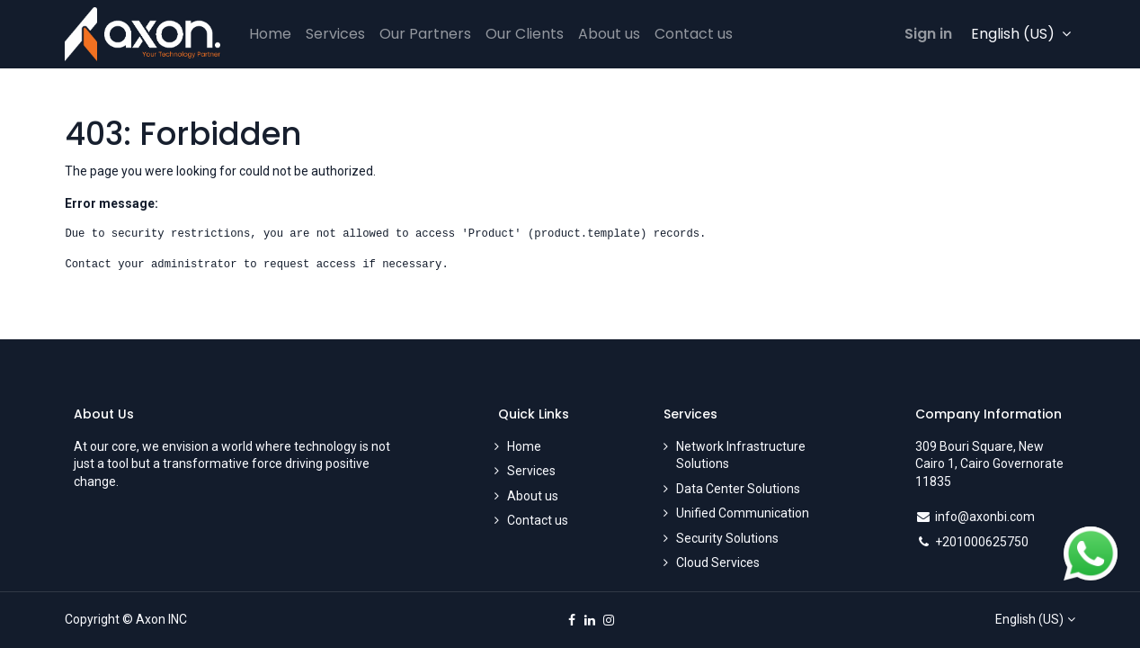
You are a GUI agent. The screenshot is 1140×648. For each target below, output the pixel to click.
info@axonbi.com (985, 516)
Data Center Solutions (738, 489)
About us (532, 496)
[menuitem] (270, 34)
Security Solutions (727, 538)
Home (524, 446)
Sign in (928, 33)
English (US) (1029, 619)
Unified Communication (742, 513)
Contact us (537, 520)
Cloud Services (718, 562)
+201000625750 (982, 542)
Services (531, 471)
